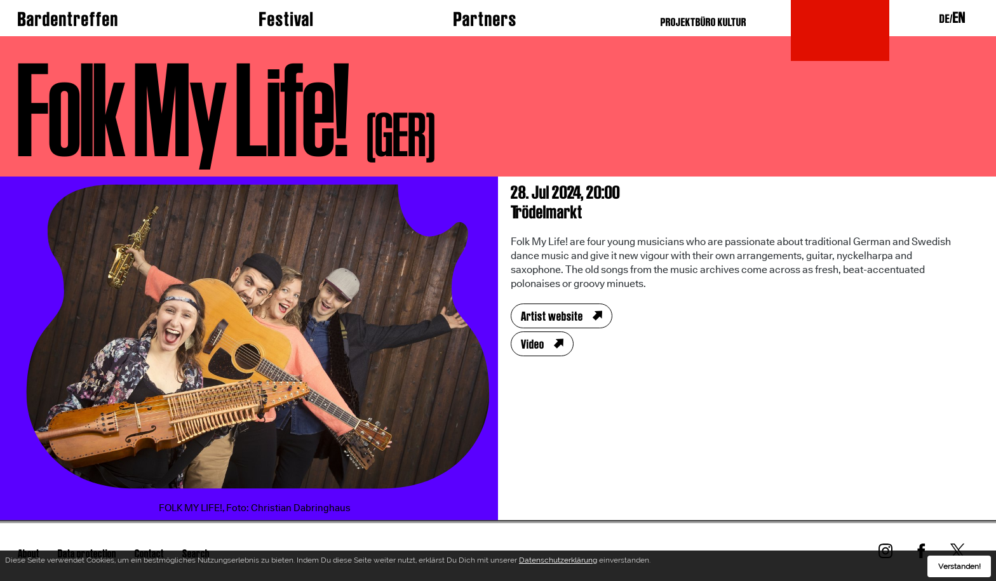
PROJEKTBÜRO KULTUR (703, 22)
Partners (485, 19)
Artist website (552, 316)
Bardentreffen (68, 19)
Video (532, 344)
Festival (286, 19)
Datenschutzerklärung (558, 561)
